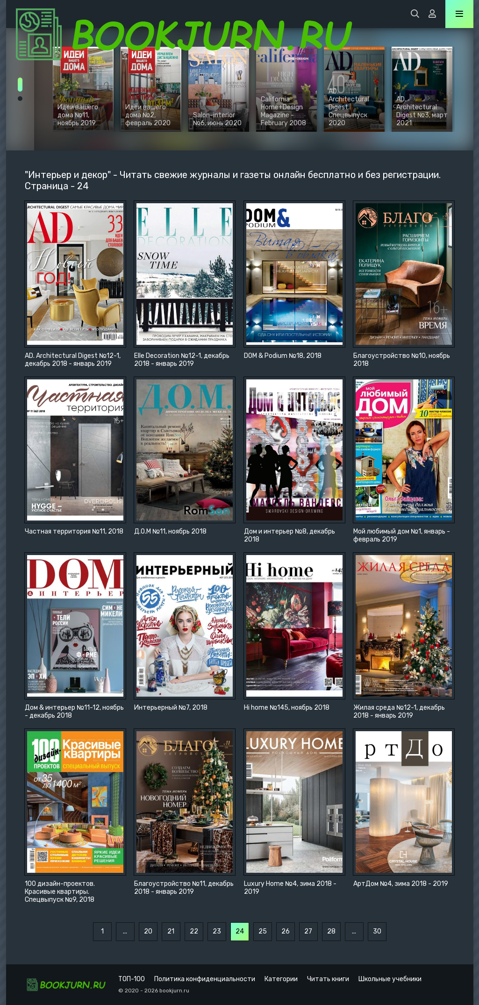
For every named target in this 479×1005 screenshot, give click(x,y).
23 (217, 931)
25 (262, 931)
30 (377, 931)
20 (148, 931)
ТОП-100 (131, 979)
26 (285, 931)
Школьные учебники (390, 979)
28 (331, 931)
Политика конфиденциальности (204, 979)
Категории (281, 979)
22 (194, 931)
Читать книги (328, 979)
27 (308, 931)
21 (170, 931)
